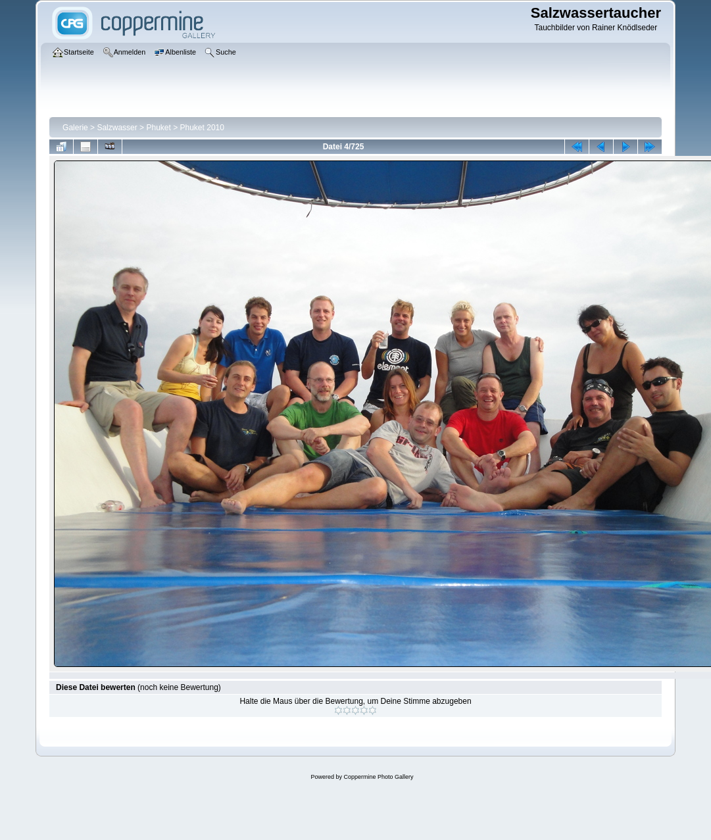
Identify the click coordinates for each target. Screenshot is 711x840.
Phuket (158, 127)
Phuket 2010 (202, 127)
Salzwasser (117, 127)
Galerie (75, 127)
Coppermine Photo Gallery (378, 777)
